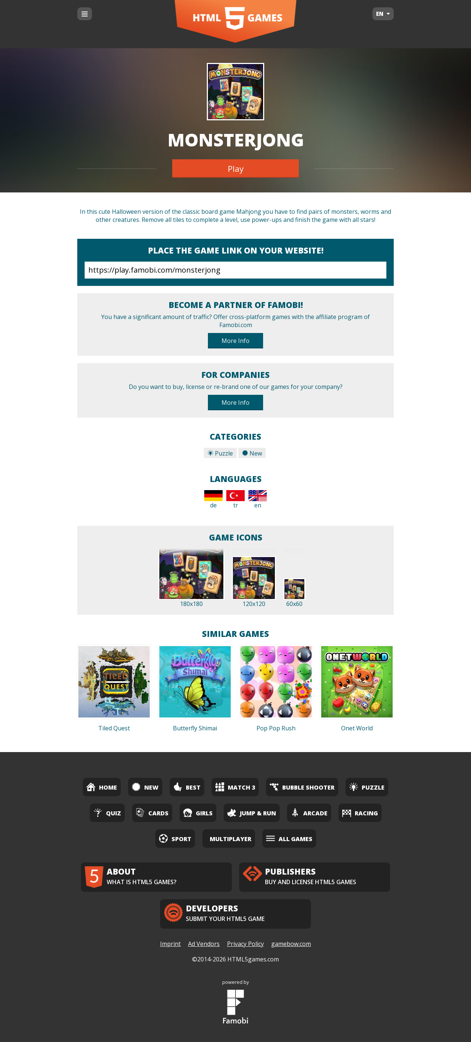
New (252, 453)
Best (187, 786)
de (213, 499)
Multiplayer (230, 839)
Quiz (107, 812)
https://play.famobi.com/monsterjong (235, 270)
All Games (289, 838)
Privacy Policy (245, 944)
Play (236, 168)
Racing (360, 812)
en (257, 499)
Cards (152, 812)
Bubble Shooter (302, 786)
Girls (198, 812)
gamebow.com (291, 944)
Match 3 (235, 786)
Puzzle (220, 453)
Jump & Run (251, 812)
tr (235, 499)
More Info (235, 341)
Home (101, 786)
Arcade (309, 812)
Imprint (170, 944)
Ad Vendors (204, 944)
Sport (175, 838)
